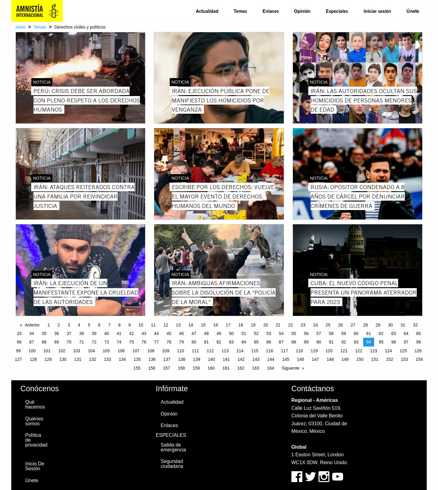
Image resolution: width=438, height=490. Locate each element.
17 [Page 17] (228, 325)
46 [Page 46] (181, 333)
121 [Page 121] (343, 350)
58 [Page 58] (331, 333)
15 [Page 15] (203, 325)
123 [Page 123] (373, 350)
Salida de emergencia (173, 447)
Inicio (21, 27)
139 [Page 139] (196, 359)
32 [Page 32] (415, 325)
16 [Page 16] (215, 325)
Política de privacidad (36, 440)
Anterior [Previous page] (32, 325)
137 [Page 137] (166, 359)
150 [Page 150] (359, 359)
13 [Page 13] (178, 325)
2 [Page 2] (58, 325)
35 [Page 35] (44, 333)
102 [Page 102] (61, 350)
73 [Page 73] (106, 342)
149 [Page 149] (345, 359)
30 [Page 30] (390, 325)
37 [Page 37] (69, 333)
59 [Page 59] (343, 333)
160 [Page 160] (210, 368)
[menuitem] (207, 11)
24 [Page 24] (315, 325)
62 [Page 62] (381, 333)
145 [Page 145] (285, 359)
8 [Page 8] (119, 325)
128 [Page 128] (33, 359)
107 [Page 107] (135, 350)
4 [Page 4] (79, 325)
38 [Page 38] (81, 333)
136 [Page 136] (151, 359)
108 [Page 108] (150, 350)
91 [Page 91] (331, 342)
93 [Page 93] (356, 342)
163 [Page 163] (255, 368)
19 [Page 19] (253, 325)
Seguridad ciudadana (172, 464)
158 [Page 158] (181, 368)
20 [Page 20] (265, 325)
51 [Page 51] (244, 333)
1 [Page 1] (48, 325)
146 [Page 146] (300, 359)
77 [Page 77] (156, 342)
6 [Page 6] (99, 325)
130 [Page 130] (62, 359)
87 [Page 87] (281, 342)
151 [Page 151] (374, 359)
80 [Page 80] (194, 342)
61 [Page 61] (368, 333)
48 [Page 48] (206, 333)
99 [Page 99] (18, 350)
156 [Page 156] (151, 368)
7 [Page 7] (109, 325)
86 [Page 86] (268, 342)
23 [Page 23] (303, 325)
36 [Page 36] (56, 333)
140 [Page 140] (211, 359)
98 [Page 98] (418, 342)
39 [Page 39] (94, 333)
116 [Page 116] (269, 350)
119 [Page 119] (314, 350)
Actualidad (207, 11)
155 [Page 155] (136, 368)
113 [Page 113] (224, 350)
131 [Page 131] (77, 359)
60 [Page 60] (356, 333)
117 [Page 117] (284, 350)
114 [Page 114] (239, 350)
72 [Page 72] (94, 342)
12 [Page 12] (165, 325)
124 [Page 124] (388, 350)
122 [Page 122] (358, 350)
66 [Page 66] (19, 342)
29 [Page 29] (378, 325)
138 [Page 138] (181, 359)
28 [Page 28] (365, 325)
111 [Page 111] (195, 350)
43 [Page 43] (144, 333)
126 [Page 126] (418, 350)
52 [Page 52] (256, 333)
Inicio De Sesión (34, 466)
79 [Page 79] (181, 342)
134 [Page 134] (122, 359)
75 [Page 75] (131, 342)
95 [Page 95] (381, 342)
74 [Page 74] (118, 342)
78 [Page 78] (169, 342)
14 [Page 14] (190, 325)
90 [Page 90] (318, 342)
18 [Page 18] (240, 325)
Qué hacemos (35, 404)
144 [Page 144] (270, 359)
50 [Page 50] (231, 333)
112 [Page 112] (210, 350)
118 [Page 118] (299, 350)
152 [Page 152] (389, 359)
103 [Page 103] (76, 350)
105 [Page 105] (106, 350)
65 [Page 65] (418, 333)
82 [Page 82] (219, 342)
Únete (412, 11)
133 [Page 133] (107, 359)
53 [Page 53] (268, 333)
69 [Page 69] (56, 342)
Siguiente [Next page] (290, 368)
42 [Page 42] (131, 333)
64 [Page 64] (406, 333)
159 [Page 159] (196, 368)
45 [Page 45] (169, 333)
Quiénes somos (34, 421)
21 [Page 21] (278, 325)
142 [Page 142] (241, 359)
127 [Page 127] (18, 359)
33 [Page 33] (19, 333)
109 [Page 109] (165, 350)
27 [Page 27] (353, 325)
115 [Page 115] (254, 350)
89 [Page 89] (306, 342)
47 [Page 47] (194, 333)
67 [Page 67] (31, 342)
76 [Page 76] (144, 342)
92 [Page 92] (343, 342)
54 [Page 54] (281, 333)
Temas (240, 11)
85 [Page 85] (256, 342)
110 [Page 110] (180, 350)
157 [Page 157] (166, 368)
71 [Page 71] (81, 342)
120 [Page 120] (328, 350)
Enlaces (270, 11)
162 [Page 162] (240, 368)
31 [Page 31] (403, 325)
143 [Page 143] (255, 359)
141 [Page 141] (226, 359)
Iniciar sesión (377, 11)
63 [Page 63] (393, 333)
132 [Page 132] (92, 359)
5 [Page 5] (89, 325)
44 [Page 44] (156, 333)
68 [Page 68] (44, 342)
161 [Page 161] (225, 368)
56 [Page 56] (306, 333)
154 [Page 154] (419, 359)
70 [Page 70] (69, 342)
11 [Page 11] (153, 325)
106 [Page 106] (121, 350)
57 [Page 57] (318, 333)
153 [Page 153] (404, 359)
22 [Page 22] (290, 325)
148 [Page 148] (330, 359)
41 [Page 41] (118, 333)
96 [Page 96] (393, 342)
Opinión (302, 11)
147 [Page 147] (315, 359)
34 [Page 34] (31, 333)
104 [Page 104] (91, 350)
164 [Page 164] (270, 368)
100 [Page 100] (32, 350)
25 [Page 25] (328, 325)
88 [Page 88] (293, 342)
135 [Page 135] (137, 359)
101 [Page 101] (46, 350)
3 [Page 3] (69, 325)
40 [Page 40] (106, 333)
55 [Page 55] (293, 333)
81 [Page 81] (206, 342)
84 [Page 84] (244, 342)
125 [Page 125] (403, 350)
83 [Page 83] (231, 342)
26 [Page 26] (340, 325)
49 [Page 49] (219, 333)
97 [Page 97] (406, 342)
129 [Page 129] (47, 359)
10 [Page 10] (140, 325)
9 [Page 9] (129, 325)
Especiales (337, 11)
